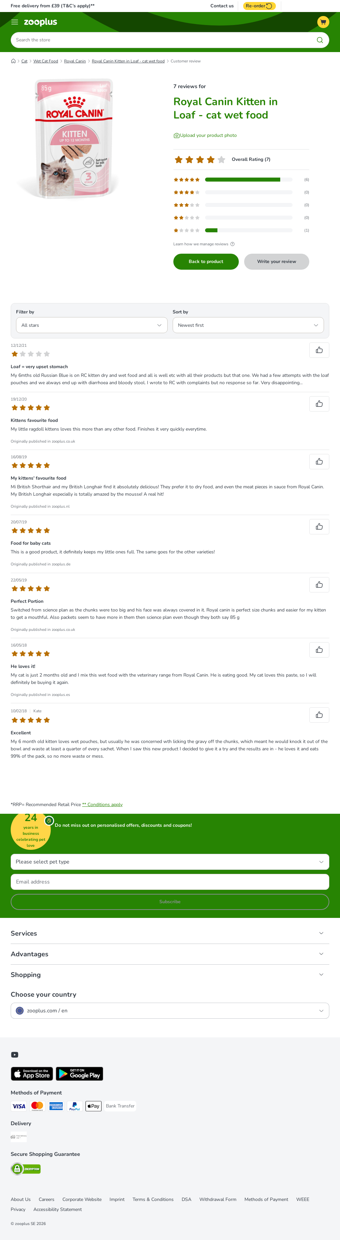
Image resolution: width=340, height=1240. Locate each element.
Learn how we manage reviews (204, 244)
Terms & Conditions (153, 1199)
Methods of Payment (266, 1199)
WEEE (302, 1199)
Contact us (222, 6)
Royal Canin (75, 61)
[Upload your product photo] (205, 135)
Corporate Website (82, 1199)
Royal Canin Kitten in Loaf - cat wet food (128, 61)
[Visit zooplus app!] (32, 1079)
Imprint (117, 1199)
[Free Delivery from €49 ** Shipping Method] (19, 1138)
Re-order (259, 6)
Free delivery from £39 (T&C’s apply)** (53, 6)
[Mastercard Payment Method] (37, 1107)
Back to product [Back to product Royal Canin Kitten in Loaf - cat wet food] (206, 261)
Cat (24, 61)
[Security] (26, 1170)
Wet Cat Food (45, 61)
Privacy (18, 1209)
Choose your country (43, 995)
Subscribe (170, 902)
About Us (21, 1199)
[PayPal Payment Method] (75, 1107)
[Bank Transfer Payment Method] (120, 1106)
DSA (186, 1199)
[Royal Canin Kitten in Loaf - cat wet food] (74, 138)
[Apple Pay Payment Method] (94, 1107)
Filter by (25, 312)
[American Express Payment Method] (56, 1107)
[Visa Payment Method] (19, 1107)
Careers (46, 1199)
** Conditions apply (102, 804)
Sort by (180, 312)
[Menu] (14, 22)
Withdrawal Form (217, 1199)
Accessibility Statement (57, 1209)
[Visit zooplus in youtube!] (15, 1055)
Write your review (276, 261)
